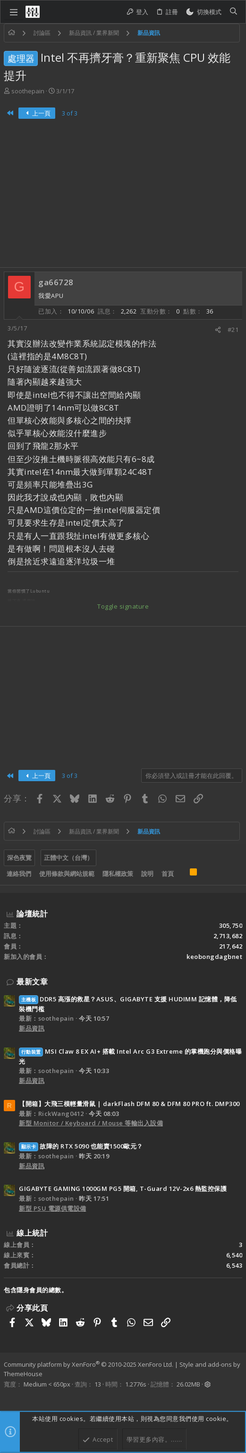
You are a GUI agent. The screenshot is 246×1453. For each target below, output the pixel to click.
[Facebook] (8, 1396)
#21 (233, 329)
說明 (147, 873)
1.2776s (135, 1384)
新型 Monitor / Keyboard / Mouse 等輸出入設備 (91, 1123)
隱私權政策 (117, 873)
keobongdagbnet (214, 956)
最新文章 (32, 981)
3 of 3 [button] (69, 113)
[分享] (218, 329)
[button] (13, 11)
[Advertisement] (123, 197)
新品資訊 (31, 1028)
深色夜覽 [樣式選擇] (19, 857)
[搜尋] (233, 12)
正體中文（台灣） (68, 857)
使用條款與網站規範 (66, 873)
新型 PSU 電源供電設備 (52, 1208)
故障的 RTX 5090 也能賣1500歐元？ (81, 1146)
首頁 (167, 873)
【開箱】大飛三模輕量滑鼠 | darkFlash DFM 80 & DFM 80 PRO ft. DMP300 (129, 1103)
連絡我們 (19, 873)
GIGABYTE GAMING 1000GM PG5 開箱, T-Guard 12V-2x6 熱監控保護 (123, 1188)
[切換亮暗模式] (203, 12)
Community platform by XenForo (88, 1364)
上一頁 (37, 113)
